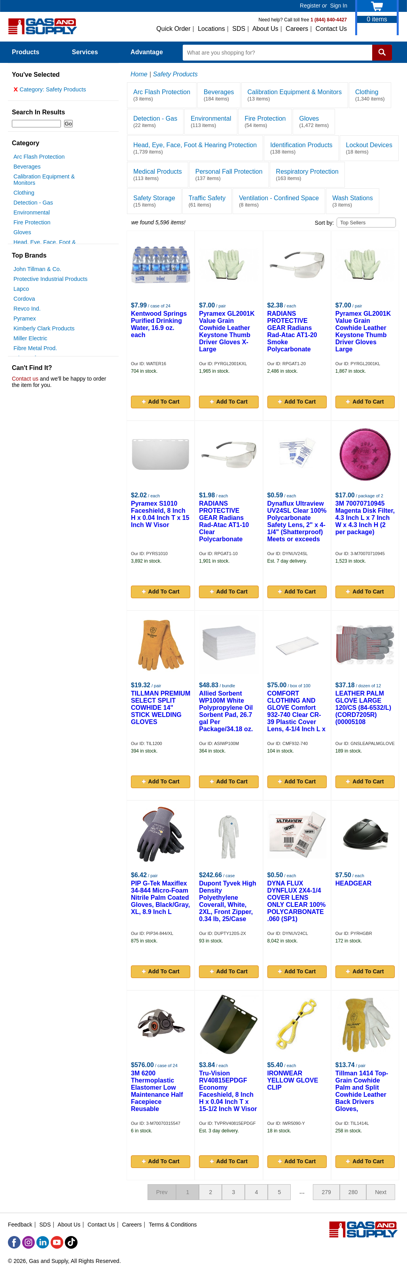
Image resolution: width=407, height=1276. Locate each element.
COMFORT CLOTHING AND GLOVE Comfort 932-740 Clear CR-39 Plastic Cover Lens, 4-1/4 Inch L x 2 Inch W (296, 714)
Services (89, 52)
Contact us (25, 380)
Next (380, 1192)
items (377, 19)
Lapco (21, 291)
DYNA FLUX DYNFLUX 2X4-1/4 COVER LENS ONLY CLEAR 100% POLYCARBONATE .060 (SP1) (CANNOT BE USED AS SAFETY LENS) (296, 908)
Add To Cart (161, 401)
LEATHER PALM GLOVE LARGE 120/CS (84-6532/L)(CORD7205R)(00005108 (363, 707)
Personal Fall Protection (229, 174)
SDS (238, 28)
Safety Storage (154, 201)
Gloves (22, 234)
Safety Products (175, 74)
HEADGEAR (353, 883)
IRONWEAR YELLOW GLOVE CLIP (292, 1080)
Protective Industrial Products (50, 281)
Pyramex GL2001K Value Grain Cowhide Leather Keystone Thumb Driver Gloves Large (363, 331)
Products (30, 52)
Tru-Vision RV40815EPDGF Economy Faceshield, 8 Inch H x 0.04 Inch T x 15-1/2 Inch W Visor (228, 1091)
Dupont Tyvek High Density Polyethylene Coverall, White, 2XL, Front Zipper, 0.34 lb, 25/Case (227, 901)
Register (310, 5)
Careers (297, 28)
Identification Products (301, 148)
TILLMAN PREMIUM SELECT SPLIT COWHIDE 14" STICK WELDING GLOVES (160, 707)
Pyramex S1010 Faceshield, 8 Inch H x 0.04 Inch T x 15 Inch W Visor (160, 514)
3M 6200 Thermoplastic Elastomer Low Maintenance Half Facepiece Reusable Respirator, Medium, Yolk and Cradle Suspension (159, 1102)
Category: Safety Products (49, 91)
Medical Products (157, 174)
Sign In (338, 5)
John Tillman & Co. (37, 271)
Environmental (31, 214)
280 (353, 1192)
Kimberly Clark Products (43, 330)
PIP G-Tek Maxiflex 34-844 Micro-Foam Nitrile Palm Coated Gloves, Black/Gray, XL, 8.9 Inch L (160, 897)
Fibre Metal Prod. (35, 350)
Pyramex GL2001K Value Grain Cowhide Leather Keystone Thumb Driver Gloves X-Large (227, 331)
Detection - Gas (33, 204)
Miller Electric (30, 340)
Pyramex (24, 320)
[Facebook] (14, 1242)
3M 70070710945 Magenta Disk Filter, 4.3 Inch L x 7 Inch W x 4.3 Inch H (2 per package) (365, 517)
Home (139, 74)
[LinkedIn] (42, 1242)
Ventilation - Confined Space (279, 201)
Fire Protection (32, 224)
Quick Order (173, 28)
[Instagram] (28, 1242)
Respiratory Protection (307, 174)
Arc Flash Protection (39, 158)
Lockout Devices (369, 148)
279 (326, 1192)
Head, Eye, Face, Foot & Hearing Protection (195, 148)
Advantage (147, 52)
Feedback (20, 1224)
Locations (211, 28)
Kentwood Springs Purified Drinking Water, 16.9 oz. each (159, 324)
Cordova (24, 301)
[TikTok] (71, 1242)
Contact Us (331, 28)
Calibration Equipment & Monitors (295, 95)
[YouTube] (57, 1242)
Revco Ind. (27, 310)
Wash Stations (352, 201)
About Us (265, 28)
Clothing (23, 194)
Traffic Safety (207, 201)
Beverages (27, 168)
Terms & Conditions (173, 1224)
